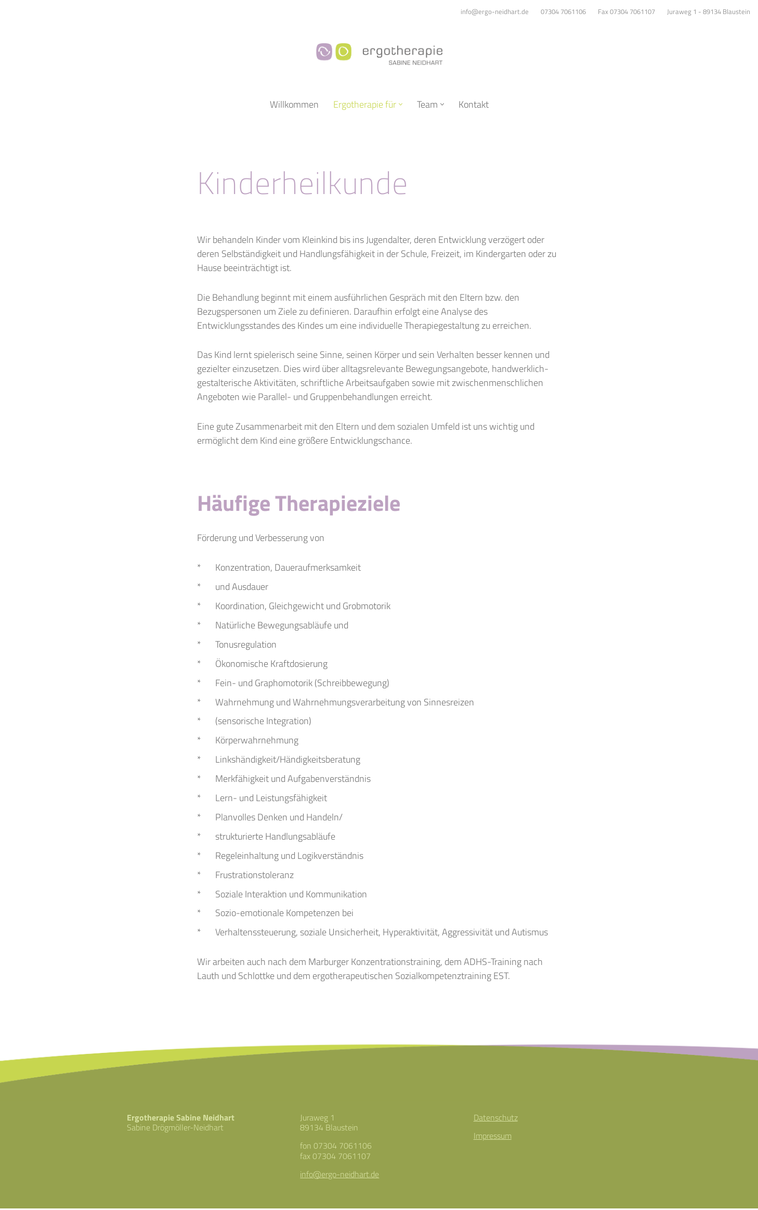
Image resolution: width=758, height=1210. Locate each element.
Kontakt (474, 104)
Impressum (493, 1137)
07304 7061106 (563, 11)
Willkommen (294, 104)
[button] (400, 104)
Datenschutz (496, 1119)
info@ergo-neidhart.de (495, 11)
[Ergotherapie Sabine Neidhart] (379, 54)
